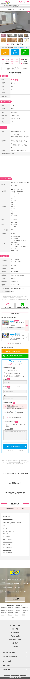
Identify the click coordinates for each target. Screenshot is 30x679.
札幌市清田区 (11, 612)
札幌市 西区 (9, 6)
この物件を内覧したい (11, 370)
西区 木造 (5, 533)
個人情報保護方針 (15, 675)
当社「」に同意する (15, 425)
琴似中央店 (12, 334)
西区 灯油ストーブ (7, 547)
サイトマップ (7, 675)
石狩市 (16, 615)
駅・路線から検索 (15, 625)
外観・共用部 (20, 44)
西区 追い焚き (6, 544)
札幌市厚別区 (25, 610)
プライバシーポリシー (15, 424)
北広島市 (10, 615)
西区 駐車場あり (7, 536)
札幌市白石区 (25, 607)
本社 (2, 578)
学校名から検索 (15, 636)
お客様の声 (15, 643)
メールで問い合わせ (15, 53)
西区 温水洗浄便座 (7, 552)
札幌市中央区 (4, 607)
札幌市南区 (10, 610)
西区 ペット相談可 (7, 539)
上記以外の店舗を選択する (15, 343)
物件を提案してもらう (15, 639)
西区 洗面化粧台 (7, 550)
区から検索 (15, 629)
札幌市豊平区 (4, 610)
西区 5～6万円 (6, 525)
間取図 (12, 44)
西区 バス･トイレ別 (7, 542)
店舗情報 (15, 646)
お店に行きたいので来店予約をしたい (15, 376)
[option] (15, 22)
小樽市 (16, 612)
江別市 (23, 612)
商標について (23, 675)
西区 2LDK (6, 528)
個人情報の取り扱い (23, 460)
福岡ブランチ (4, 586)
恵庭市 (2, 615)
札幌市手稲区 (4, 612)
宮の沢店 (12, 321)
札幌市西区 (17, 610)
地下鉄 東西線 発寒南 (7, 519)
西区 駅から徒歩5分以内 (8, 531)
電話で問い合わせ (5, 53)
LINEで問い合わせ (24, 53)
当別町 (23, 615)
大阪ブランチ (4, 590)
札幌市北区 (10, 607)
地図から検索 (15, 632)
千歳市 (12, 617)
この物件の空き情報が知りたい (14, 373)
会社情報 (15, 599)
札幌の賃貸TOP (3, 6)
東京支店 (3, 582)
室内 (8, 44)
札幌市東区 (17, 607)
